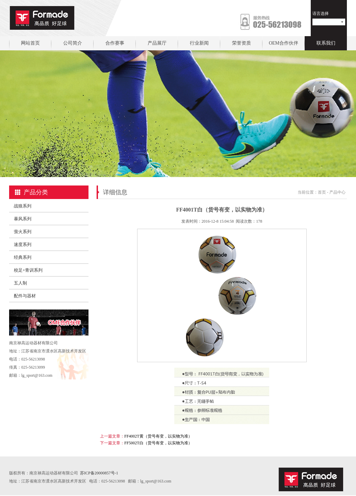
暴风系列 (22, 218)
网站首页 (30, 43)
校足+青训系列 (28, 270)
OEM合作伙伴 (283, 43)
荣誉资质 (241, 43)
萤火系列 (22, 231)
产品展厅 (157, 43)
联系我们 (325, 43)
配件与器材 (25, 295)
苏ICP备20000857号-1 (99, 473)
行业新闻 (199, 43)
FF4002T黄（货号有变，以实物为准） (158, 436)
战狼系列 (22, 205)
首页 (322, 192)
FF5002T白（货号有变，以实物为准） (158, 443)
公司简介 (72, 43)
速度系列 (22, 244)
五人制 (20, 283)
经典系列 (22, 257)
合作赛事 (114, 43)
